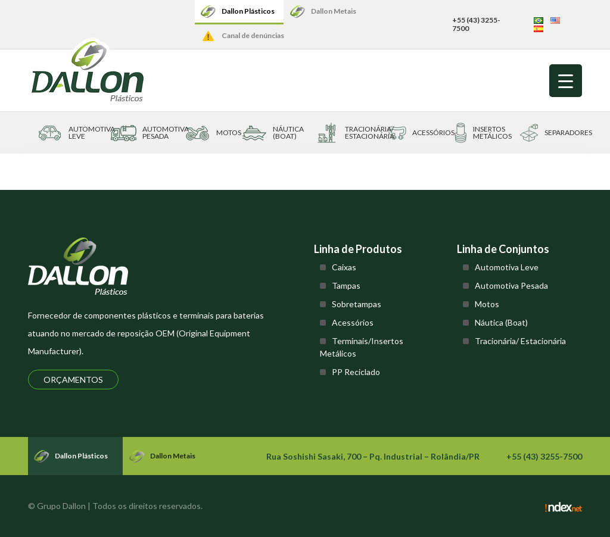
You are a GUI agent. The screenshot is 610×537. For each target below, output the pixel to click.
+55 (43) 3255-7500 (476, 24)
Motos (487, 304)
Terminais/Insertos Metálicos (361, 347)
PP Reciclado (356, 372)
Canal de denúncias (253, 35)
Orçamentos (73, 379)
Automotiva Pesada (511, 285)
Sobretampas (356, 304)
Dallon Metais (333, 11)
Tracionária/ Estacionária (520, 341)
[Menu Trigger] (565, 80)
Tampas (346, 285)
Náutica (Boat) (501, 322)
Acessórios (353, 322)
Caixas (344, 267)
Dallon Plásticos (248, 11)
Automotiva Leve (507, 267)
